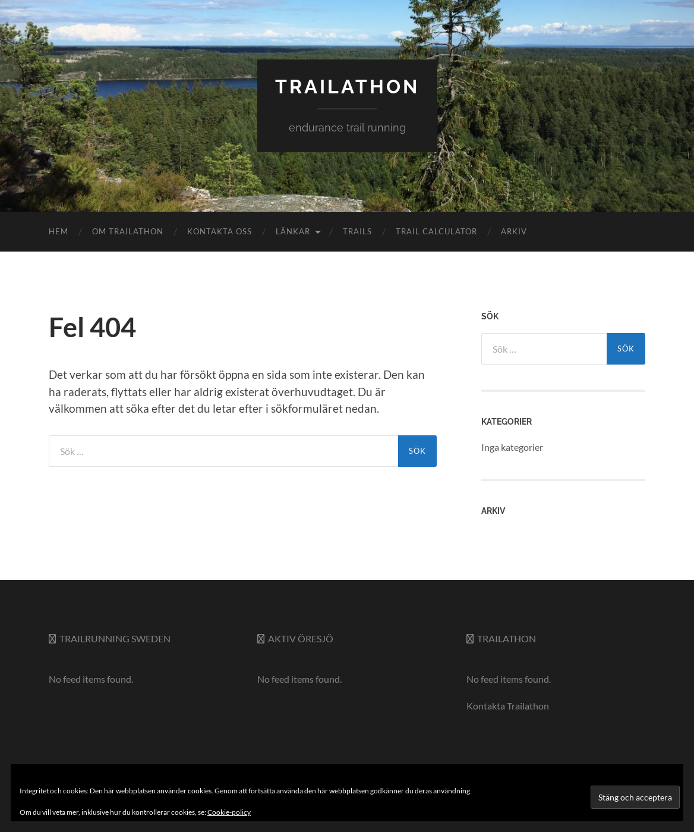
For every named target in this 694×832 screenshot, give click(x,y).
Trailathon (506, 638)
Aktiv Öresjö (300, 638)
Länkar (293, 231)
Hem (58, 231)
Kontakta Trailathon (507, 705)
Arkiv (514, 231)
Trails (357, 231)
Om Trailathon (127, 231)
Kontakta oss (219, 231)
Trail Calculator (436, 231)
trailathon (347, 87)
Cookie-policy (229, 812)
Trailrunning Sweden (115, 638)
